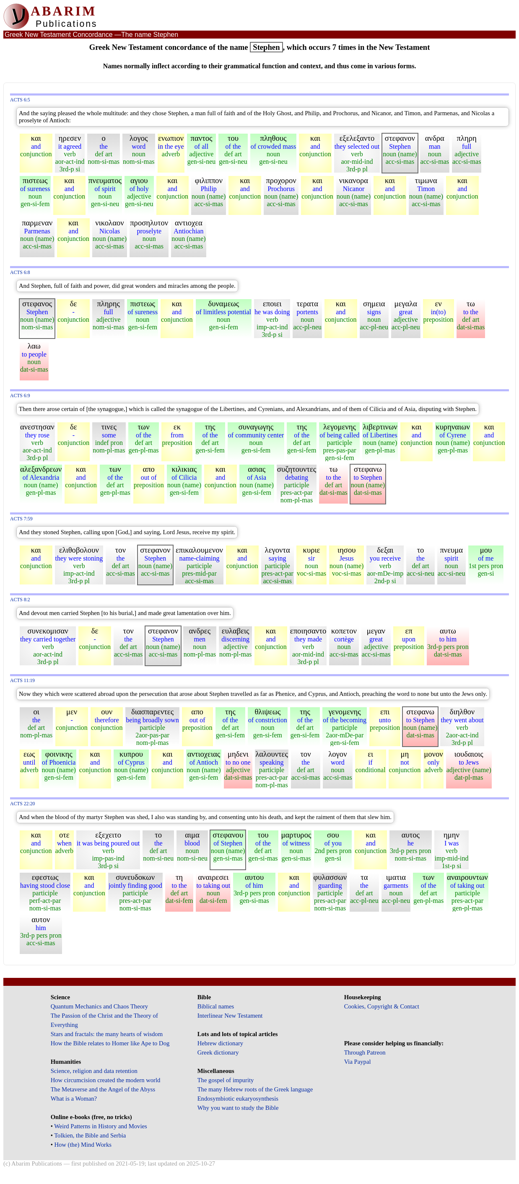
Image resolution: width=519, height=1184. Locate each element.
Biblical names (215, 1006)
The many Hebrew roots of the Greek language (255, 1089)
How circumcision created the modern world (106, 1080)
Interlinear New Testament (230, 1015)
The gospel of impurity (225, 1080)
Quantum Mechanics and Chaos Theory (99, 1006)
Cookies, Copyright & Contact (381, 1006)
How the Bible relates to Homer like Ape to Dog (110, 1043)
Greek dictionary (218, 1052)
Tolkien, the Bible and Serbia (90, 1135)
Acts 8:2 (20, 599)
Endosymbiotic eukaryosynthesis (237, 1098)
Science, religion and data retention (94, 1071)
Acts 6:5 (20, 100)
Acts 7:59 (21, 519)
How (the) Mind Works (83, 1144)
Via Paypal (357, 1061)
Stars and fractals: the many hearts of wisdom (107, 1034)
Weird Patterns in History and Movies (100, 1126)
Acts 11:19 (22, 680)
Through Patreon (365, 1052)
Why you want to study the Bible (238, 1107)
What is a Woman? (74, 1098)
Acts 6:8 (20, 272)
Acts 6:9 (20, 395)
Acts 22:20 (22, 804)
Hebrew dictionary (220, 1043)
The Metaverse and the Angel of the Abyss (103, 1089)
